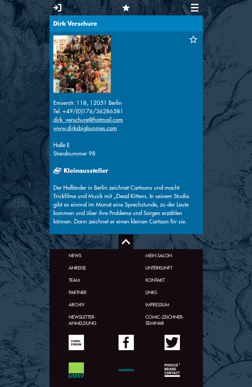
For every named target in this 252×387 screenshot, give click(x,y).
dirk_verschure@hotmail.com (88, 119)
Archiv (77, 304)
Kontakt (155, 280)
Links (151, 292)
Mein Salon (158, 255)
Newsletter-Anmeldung (82, 320)
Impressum (157, 304)
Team (74, 280)
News (75, 255)
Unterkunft (158, 268)
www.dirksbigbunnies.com (85, 128)
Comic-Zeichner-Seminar (164, 320)
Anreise (77, 268)
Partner (78, 292)
